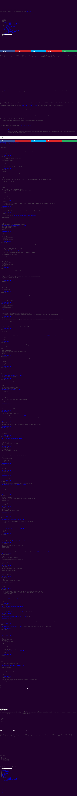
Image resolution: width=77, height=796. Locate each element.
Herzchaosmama (5, 411)
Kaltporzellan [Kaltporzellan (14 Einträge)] (43, 712)
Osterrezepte (49, 735)
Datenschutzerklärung (6, 764)
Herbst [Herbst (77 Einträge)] (38, 712)
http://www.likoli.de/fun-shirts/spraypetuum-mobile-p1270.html (13, 519)
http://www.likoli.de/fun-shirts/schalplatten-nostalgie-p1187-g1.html (36, 406)
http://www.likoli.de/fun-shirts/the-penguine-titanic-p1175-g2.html (13, 528)
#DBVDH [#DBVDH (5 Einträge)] (1, 712)
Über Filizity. (4, 757)
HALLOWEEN (7, 783)
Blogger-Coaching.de (5, 716)
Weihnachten (68, 734)
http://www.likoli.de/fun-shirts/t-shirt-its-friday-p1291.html (12, 438)
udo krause (4, 427)
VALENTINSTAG (7, 777)
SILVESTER (6, 787)
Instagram (35, 105)
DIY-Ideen (5, 734)
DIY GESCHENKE (5, 771)
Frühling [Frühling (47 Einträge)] (18, 712)
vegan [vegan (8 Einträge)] (17, 713)
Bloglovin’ (26, 105)
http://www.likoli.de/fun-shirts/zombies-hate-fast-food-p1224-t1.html (14, 611)
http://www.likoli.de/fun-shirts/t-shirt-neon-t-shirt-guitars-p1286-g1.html (24, 540)
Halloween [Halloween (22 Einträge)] (33, 712)
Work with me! (4, 790)
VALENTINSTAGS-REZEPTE (11, 779)
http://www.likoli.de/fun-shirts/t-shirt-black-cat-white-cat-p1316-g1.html (25, 215)
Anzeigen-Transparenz (6, 759)
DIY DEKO (4, 772)
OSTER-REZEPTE (9, 782)
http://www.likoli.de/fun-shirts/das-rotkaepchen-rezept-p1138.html (13, 665)
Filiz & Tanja (28, 11)
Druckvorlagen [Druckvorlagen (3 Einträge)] (12, 712)
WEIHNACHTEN (7, 784)
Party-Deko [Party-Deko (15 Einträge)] (65, 712)
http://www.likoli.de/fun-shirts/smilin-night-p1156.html (11, 359)
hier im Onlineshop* (7, 90)
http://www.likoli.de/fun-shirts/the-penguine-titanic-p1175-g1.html (13, 650)
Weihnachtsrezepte (42, 735)
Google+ (30, 105)
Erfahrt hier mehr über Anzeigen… (26, 125)
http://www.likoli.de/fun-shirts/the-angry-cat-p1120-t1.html (12, 626)
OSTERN (6, 780)
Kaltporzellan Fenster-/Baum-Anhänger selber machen (9, 142)
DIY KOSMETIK (5, 773)
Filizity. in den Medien (6, 760)
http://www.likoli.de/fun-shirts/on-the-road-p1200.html (11, 389)
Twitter (23, 105)
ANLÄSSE (4, 776)
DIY (53, 84)
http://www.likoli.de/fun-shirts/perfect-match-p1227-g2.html (12, 606)
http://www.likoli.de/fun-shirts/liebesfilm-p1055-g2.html (12, 375)
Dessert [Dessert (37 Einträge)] (5, 712)
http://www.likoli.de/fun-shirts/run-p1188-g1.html (41, 551)
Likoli (4, 84)
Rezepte (10, 734)
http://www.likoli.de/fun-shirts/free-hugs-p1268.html (17, 536)
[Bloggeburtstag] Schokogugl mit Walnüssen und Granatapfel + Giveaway (12, 143)
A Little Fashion (18, 84)
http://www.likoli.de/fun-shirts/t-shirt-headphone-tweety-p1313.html (14, 484)
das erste (27, 56)
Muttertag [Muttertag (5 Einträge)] (58, 712)
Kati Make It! (3, 717)
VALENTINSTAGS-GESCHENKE (12, 778)
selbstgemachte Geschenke (60, 734)
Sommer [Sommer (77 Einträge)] (8, 714)
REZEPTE (4, 775)
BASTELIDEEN (5, 770)
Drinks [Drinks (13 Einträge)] (8, 712)
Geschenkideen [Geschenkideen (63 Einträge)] (25, 712)
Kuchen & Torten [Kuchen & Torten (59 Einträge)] (51, 712)
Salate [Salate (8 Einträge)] (76, 712)
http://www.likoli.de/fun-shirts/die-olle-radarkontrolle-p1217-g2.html (14, 598)
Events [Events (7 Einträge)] (15, 712)
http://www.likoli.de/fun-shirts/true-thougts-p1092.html (19, 415)
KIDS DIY (4, 774)
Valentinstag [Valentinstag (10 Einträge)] (13, 713)
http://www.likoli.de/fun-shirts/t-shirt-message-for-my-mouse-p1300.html (62, 294)
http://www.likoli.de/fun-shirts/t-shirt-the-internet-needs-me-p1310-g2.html (28, 198)
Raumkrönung (3, 719)
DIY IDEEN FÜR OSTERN (11, 781)
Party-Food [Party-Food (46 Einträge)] (71, 712)
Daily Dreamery (4, 718)
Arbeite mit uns (4, 758)
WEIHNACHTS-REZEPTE (11, 786)
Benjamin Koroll (5, 303)
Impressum (4, 763)
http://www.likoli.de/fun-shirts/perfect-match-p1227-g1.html (12, 250)
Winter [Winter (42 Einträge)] (32, 714)
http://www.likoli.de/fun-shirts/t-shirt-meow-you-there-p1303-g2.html (14, 478)
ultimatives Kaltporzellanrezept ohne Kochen (62, 735)
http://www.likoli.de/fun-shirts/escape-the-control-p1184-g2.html (53, 335)
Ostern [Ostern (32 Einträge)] (61, 712)
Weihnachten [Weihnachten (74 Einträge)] (26, 714)
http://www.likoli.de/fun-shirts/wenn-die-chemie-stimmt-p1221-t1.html (14, 225)
